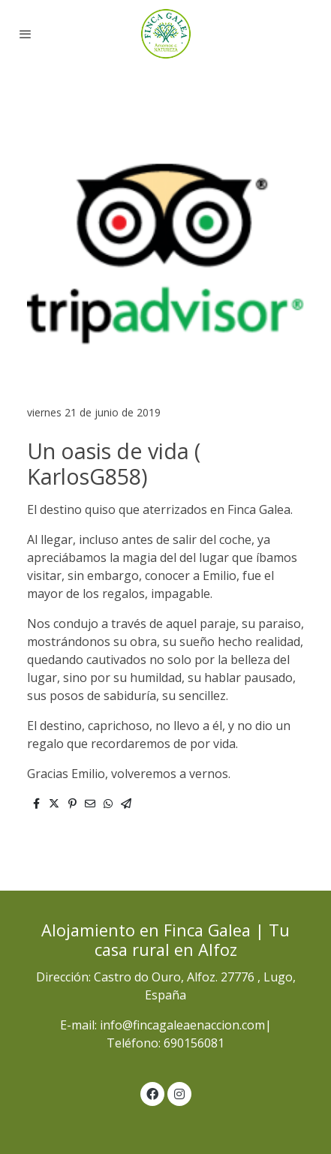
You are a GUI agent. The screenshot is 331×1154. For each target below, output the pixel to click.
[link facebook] (152, 1093)
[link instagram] (179, 1093)
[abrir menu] (25, 34)
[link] (165, 34)
